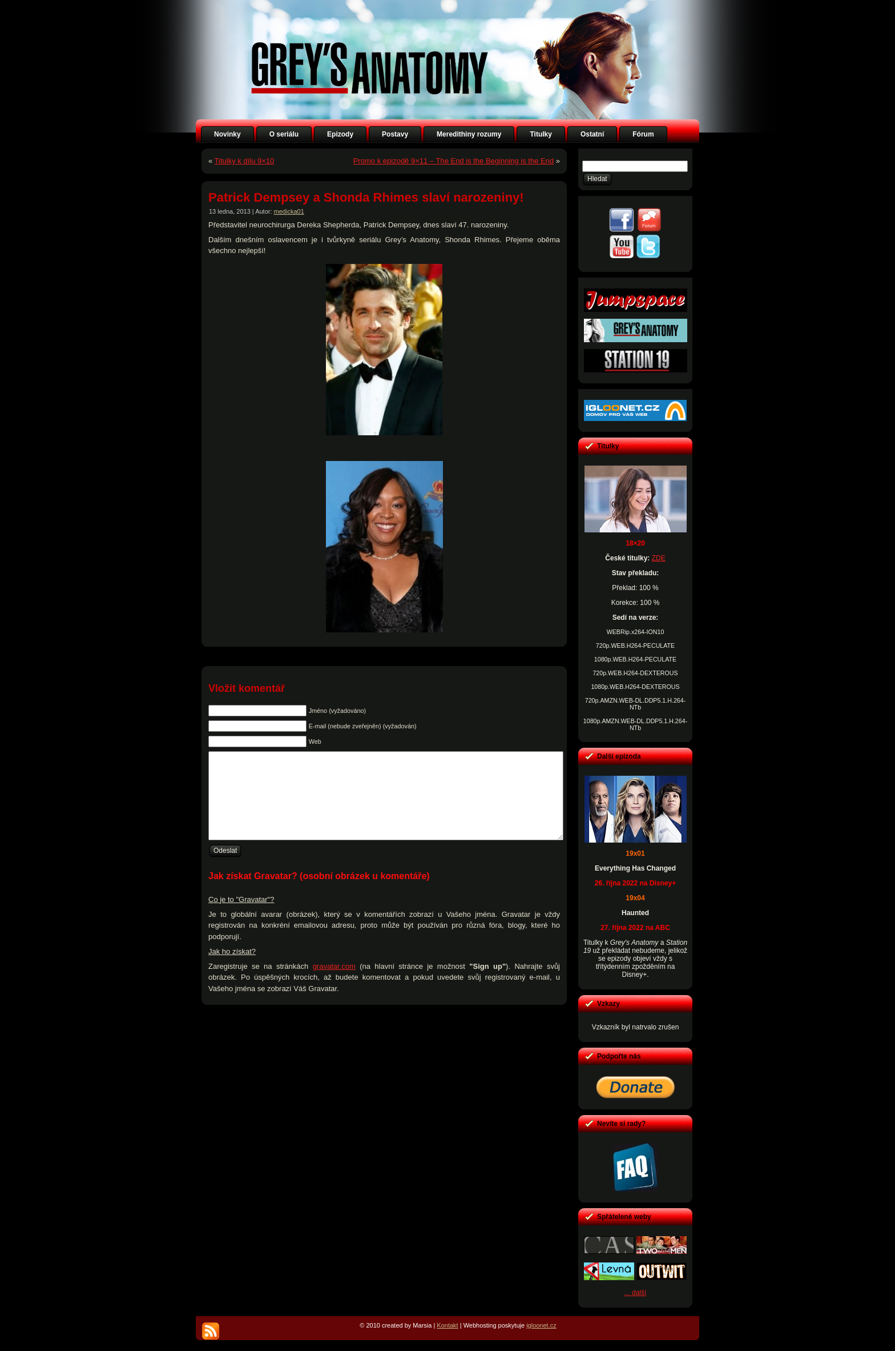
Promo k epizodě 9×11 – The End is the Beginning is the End (453, 161)
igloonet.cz (541, 1325)
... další (635, 1293)
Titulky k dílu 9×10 (245, 161)
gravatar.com (334, 983)
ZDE (659, 558)
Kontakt (447, 1325)
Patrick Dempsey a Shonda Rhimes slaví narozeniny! (366, 197)
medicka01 (289, 211)
